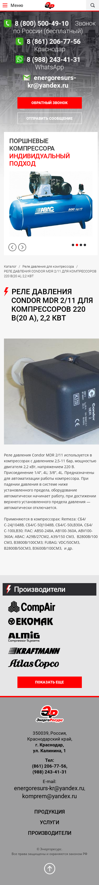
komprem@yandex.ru (49, 796)
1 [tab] (73, 245)
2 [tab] (77, 245)
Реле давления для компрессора (48, 266)
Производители (49, 833)
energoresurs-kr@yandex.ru (49, 788)
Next (22, 247)
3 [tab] (81, 245)
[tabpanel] (51, 193)
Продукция (49, 812)
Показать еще (49, 682)
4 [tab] (85, 245)
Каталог (10, 266)
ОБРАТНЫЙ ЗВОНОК (49, 103)
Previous (12, 247)
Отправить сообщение (49, 118)
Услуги (49, 822)
